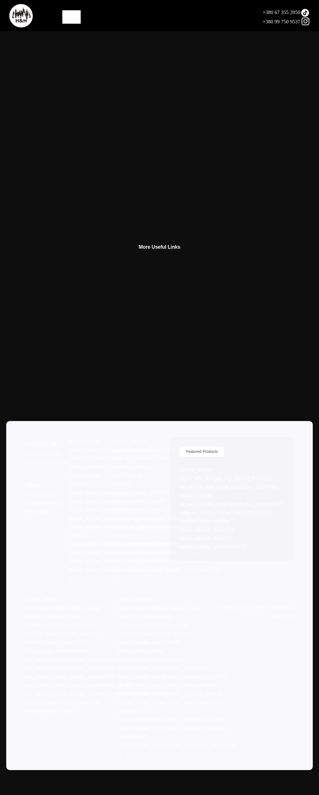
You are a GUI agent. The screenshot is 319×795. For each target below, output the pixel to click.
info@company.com (47, 462)
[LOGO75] (21, 6)
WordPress (283, 616)
